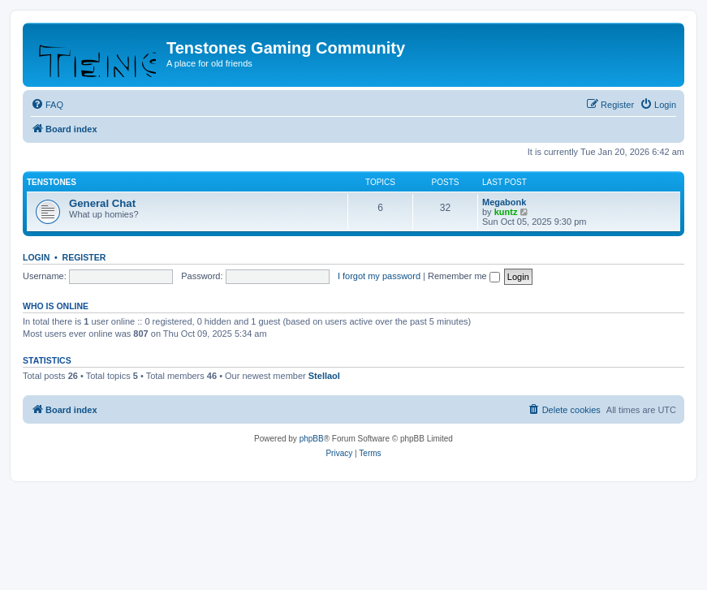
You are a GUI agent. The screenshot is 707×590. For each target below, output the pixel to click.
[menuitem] (47, 104)
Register (84, 257)
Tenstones (51, 182)
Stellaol (324, 376)
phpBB (312, 438)
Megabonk (504, 202)
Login (36, 257)
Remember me (464, 276)
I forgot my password (379, 276)
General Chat (102, 203)
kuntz (506, 212)
